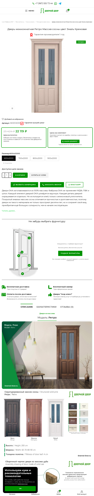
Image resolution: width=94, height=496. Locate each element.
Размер (11, 153)
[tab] (27, 306)
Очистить (8, 163)
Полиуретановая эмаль (43, 22)
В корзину (20, 175)
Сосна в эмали (30, 22)
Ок (20, 488)
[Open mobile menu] (29, 10)
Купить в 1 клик (38, 175)
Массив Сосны (20, 22)
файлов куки (22, 484)
